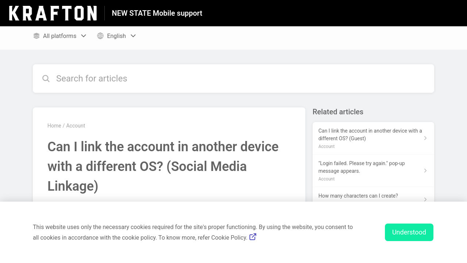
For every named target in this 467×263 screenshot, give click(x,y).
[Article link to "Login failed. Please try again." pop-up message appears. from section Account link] (373, 171)
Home (54, 126)
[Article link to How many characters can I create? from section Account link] (373, 199)
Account (75, 126)
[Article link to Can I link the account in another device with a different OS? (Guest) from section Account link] (373, 138)
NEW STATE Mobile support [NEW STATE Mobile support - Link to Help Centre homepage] (157, 13)
